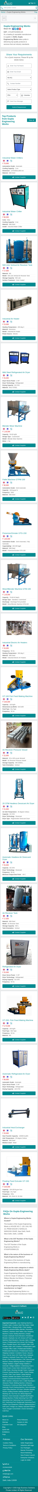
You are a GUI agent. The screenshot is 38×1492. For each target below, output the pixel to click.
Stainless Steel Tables (16, 1331)
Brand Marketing (26, 1453)
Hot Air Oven (11, 1355)
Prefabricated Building (25, 1348)
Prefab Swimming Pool (21, 1398)
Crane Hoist (16, 1368)
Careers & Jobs (22, 1422)
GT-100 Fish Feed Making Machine (17, 696)
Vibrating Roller (17, 1327)
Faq (35, 12)
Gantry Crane (6, 1368)
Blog (3, 1427)
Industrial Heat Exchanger (13, 1127)
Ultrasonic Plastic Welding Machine (13, 1383)
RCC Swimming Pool (9, 1402)
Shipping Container (8, 1353)
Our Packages (25, 1448)
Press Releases (22, 1420)
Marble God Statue (15, 1376)
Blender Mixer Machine (12, 426)
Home (3, 12)
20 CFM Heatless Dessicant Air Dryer (18, 803)
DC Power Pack (21, 1355)
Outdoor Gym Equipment (10, 1404)
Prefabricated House (26, 1351)
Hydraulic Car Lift (14, 1338)
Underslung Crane (27, 1366)
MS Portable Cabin (24, 1344)
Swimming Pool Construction (22, 1400)
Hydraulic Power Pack (16, 1357)
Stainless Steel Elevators (10, 1340)
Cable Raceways (29, 1381)
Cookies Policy (8, 1443)
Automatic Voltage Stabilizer (11, 1366)
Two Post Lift (15, 1394)
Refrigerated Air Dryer (11, 967)
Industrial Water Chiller (12, 211)
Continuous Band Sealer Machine (22, 1385)
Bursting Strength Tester (19, 1370)
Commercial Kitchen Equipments (18, 1379)
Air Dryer (20, 1389)
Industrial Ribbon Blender (17, 1329)
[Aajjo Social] (22, 1317)
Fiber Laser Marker (15, 1374)
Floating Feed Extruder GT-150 (15, 1181)
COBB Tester (6, 1370)
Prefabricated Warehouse (10, 1351)
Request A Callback (18, 1306)
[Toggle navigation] (35, 18)
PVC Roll (25, 1376)
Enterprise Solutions (27, 1457)
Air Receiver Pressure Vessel (14, 750)
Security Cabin (24, 1340)
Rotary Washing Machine (17, 1361)
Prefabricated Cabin (29, 1346)
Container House (21, 1353)
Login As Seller (26, 1460)
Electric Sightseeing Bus (27, 1404)
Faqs (4, 1434)
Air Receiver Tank (10, 913)
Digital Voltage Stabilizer (22, 1364)
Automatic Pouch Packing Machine (13, 1387)
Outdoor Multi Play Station (21, 1325)
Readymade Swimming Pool (26, 1402)
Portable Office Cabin (10, 1348)
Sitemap (5, 1422)
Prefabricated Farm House (16, 1342)
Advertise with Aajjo (27, 1445)
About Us (5, 1420)
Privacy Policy (7, 1448)
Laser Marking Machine (24, 1323)
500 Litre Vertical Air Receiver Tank (17, 265)
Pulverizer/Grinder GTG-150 (14, 533)
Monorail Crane (26, 1368)
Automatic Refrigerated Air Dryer (16, 1074)
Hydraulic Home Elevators (17, 1336)
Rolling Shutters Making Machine (18, 1391)
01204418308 (7, 1467)
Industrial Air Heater (10, 319)
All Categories (22, 1424)
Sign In (32, 3)
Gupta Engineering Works (16, 12)
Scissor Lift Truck (26, 1338)
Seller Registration (27, 1443)
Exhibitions (6, 1432)
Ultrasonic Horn (17, 1381)
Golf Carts (5, 1406)
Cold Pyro (5, 1411)
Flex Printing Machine (15, 1359)
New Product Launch (28, 1455)
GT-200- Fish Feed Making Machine (17, 1020)
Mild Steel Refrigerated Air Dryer (16, 372)
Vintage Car (14, 1406)
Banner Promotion (27, 1450)
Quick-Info (5, 1429)
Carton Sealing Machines (17, 1333)
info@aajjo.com (8, 1474)
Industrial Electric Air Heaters (14, 642)
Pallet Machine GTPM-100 (13, 479)
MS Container (17, 1346)
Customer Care (7, 1424)
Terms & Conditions (9, 1445)
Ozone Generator (27, 1409)
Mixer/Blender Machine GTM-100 (16, 589)
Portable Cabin (7, 1325)
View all (31, 120)
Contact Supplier (19, 177)
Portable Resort (12, 1344)
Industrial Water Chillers (12, 158)
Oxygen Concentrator (14, 1409)
